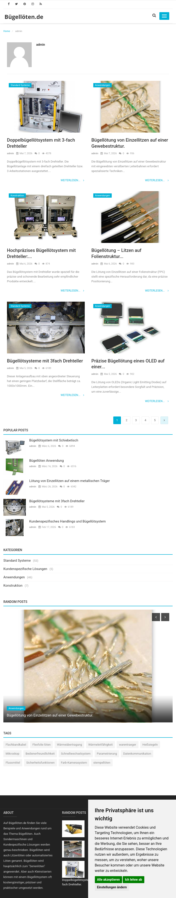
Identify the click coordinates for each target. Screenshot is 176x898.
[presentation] (156, 618)
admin (40, 44)
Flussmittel (13, 763)
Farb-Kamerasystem (74, 763)
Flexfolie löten (41, 745)
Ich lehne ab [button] (133, 879)
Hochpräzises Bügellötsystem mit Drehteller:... (44, 254)
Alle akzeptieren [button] (108, 879)
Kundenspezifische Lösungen (25, 569)
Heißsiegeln (150, 745)
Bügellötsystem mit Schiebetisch (53, 441)
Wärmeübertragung (69, 745)
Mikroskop (12, 754)
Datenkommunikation (137, 754)
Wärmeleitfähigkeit (100, 745)
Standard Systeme (20, 85)
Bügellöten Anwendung (46, 461)
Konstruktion (17, 195)
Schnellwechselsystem (76, 754)
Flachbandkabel (16, 745)
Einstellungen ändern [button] (112, 887)
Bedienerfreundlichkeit (40, 754)
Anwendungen (102, 85)
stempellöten (101, 763)
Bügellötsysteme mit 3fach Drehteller (36, 364)
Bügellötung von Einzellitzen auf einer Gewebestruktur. (126, 143)
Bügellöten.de (23, 16)
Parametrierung (107, 754)
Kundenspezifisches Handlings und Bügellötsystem (67, 522)
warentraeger (127, 745)
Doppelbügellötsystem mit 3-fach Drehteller (43, 143)
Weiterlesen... (73, 180)
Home (6, 31)
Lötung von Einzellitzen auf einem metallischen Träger (69, 482)
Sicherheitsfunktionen (40, 763)
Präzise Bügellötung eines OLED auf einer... (126, 364)
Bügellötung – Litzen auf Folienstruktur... (118, 254)
